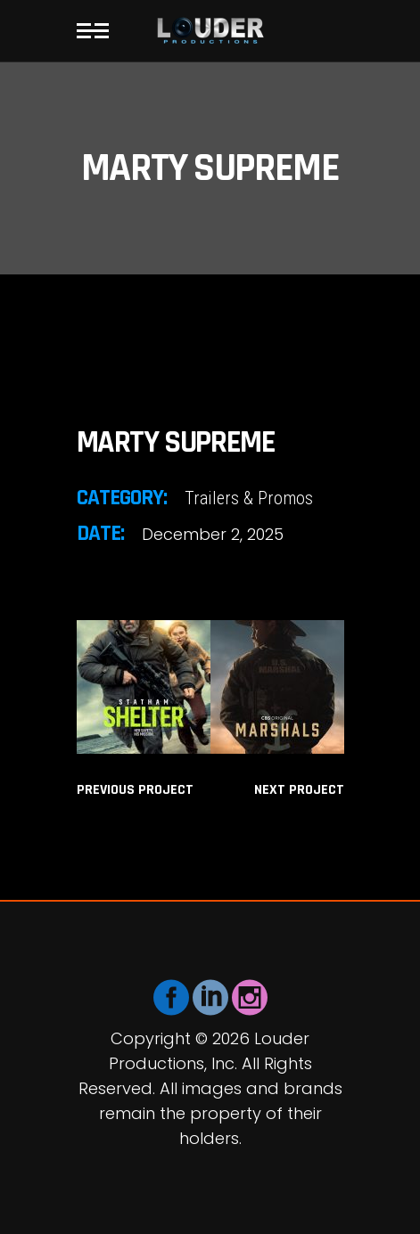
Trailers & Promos (249, 498)
